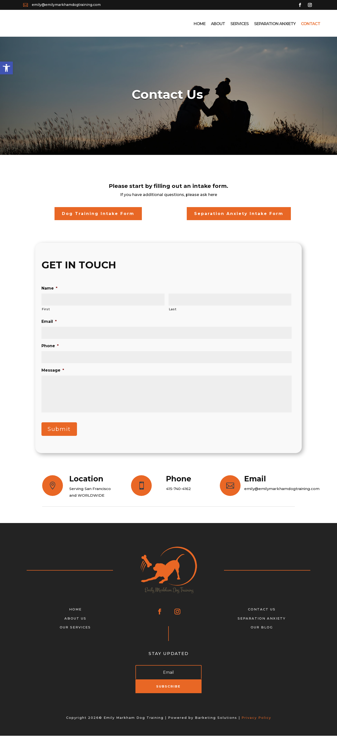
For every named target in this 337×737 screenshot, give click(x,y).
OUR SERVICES (75, 628)
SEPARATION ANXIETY (262, 620)
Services (239, 23)
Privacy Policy (256, 719)
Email (49, 322)
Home (200, 23)
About (218, 23)
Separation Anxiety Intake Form (238, 215)
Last (173, 310)
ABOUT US (75, 620)
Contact (310, 23)
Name (49, 289)
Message (52, 371)
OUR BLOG (262, 628)
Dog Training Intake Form (98, 215)
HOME (75, 610)
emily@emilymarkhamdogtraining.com (66, 4)
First (46, 310)
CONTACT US (262, 610)
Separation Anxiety (275, 23)
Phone (50, 347)
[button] (6, 68)
